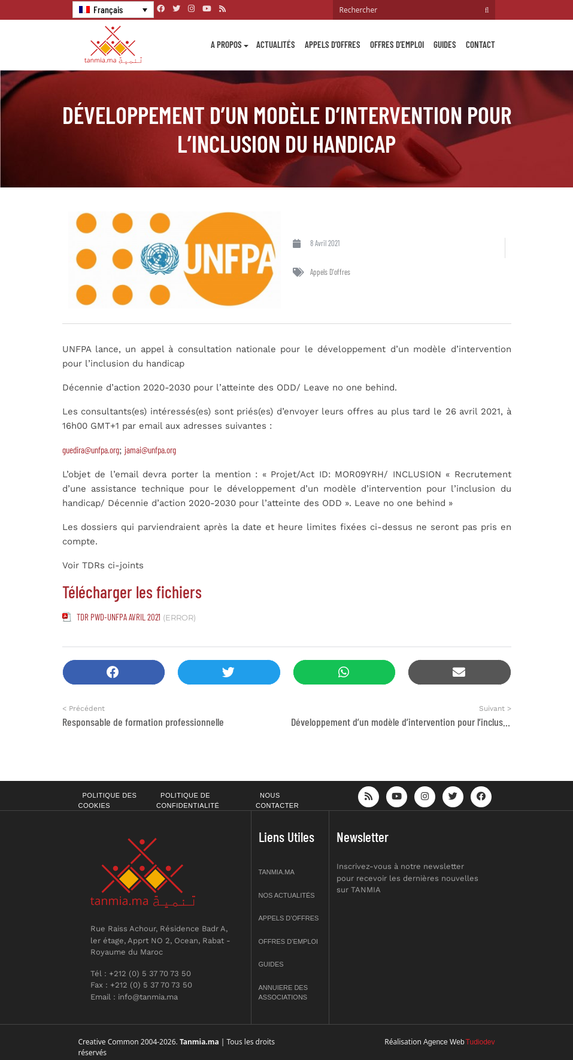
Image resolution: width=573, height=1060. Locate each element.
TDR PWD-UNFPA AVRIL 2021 (118, 616)
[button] (114, 672)
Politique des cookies (107, 800)
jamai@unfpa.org (150, 449)
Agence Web (444, 1042)
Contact (480, 44)
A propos (226, 44)
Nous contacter (277, 800)
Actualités (275, 44)
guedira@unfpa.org (90, 449)
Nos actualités (287, 895)
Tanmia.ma (277, 872)
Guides (444, 44)
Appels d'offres (330, 272)
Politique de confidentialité (187, 800)
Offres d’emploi (397, 44)
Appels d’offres (332, 44)
